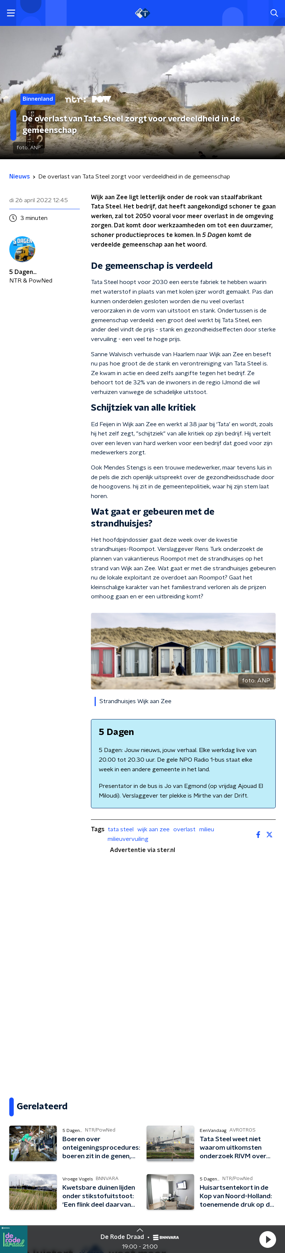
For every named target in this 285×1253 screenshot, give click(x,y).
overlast (184, 829)
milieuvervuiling (128, 839)
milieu (206, 829)
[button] (267, 1239)
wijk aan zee (153, 829)
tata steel (121, 829)
